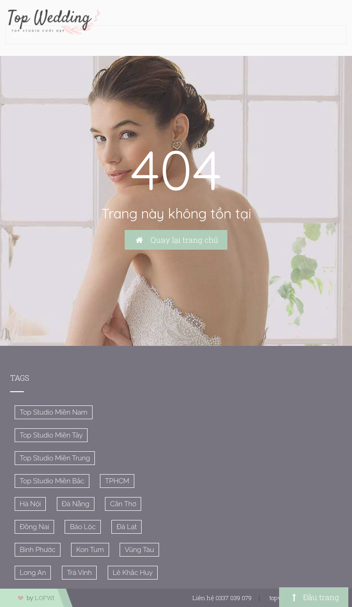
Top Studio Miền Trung (55, 458)
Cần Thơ (123, 504)
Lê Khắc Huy (133, 573)
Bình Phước (37, 550)
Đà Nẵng (75, 504)
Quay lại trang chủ (176, 240)
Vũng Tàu (139, 550)
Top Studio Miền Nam (54, 412)
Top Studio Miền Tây (51, 435)
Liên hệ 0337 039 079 (222, 598)
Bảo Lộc (83, 527)
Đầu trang (313, 597)
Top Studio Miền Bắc (52, 481)
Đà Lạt (126, 527)
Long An (33, 573)
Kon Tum (90, 550)
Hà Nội (30, 504)
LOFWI (44, 598)
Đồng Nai (34, 527)
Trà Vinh (79, 573)
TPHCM (117, 481)
